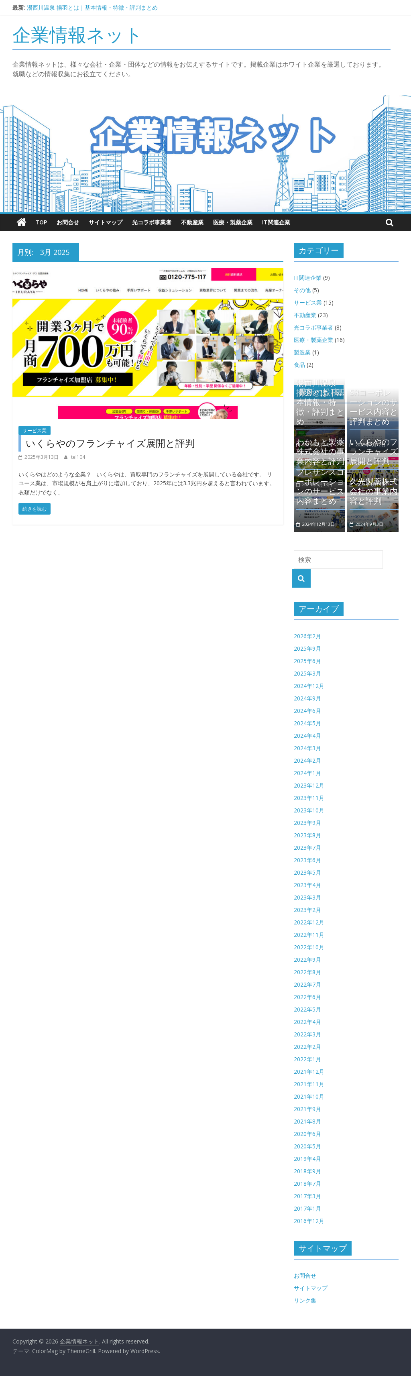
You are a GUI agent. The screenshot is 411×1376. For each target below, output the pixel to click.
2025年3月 (307, 673)
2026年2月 (307, 636)
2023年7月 (307, 847)
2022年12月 (309, 922)
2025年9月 (307, 648)
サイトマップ (105, 222)
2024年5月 (307, 723)
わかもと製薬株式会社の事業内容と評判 (320, 451)
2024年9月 (307, 698)
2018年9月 (307, 1171)
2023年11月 (309, 798)
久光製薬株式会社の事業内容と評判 (374, 491)
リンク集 (305, 1300)
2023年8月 (307, 835)
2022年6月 (307, 997)
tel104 (78, 457)
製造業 (302, 352)
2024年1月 (307, 773)
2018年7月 (307, 1183)
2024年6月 (307, 710)
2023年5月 (307, 872)
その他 (302, 290)
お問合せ (68, 222)
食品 (299, 364)
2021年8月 (307, 1121)
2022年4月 (307, 1022)
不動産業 (192, 222)
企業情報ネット (77, 34)
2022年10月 (309, 947)
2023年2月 (307, 910)
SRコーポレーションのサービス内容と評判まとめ (374, 407)
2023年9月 (307, 822)
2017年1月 (307, 1208)
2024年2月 (307, 760)
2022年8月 (307, 972)
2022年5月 (307, 1009)
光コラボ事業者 (151, 222)
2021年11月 (309, 1084)
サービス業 (34, 430)
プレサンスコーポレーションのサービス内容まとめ (320, 486)
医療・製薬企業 (232, 222)
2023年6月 (307, 860)
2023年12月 (309, 785)
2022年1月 (307, 1059)
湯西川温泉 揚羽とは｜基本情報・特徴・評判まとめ (92, 7)
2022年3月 (307, 1034)
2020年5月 (307, 1146)
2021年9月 (307, 1109)
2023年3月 (307, 897)
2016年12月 (309, 1221)
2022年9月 (307, 959)
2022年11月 (309, 934)
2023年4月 (307, 885)
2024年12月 (309, 686)
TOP (41, 222)
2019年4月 (307, 1158)
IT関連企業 (276, 222)
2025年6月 (307, 661)
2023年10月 (309, 810)
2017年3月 (307, 1196)
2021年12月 (309, 1071)
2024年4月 (307, 735)
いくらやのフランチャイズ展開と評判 (110, 443)
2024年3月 (307, 748)
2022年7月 (307, 984)
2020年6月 (307, 1134)
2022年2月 (307, 1046)
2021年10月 (309, 1096)
